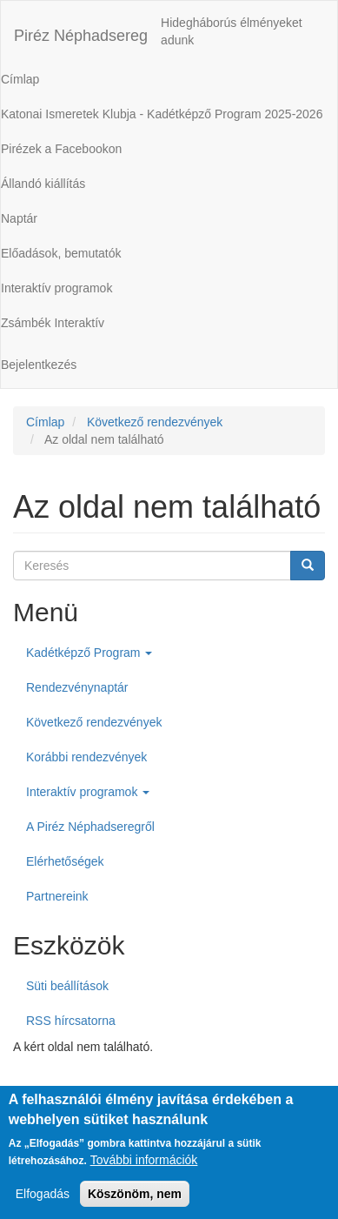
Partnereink (57, 896)
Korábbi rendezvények (86, 757)
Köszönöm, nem (135, 1205)
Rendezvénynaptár (77, 687)
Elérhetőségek (65, 861)
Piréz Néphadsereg (81, 35)
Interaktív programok (87, 792)
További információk (144, 1171)
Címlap (45, 422)
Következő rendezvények (154, 422)
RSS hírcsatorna (71, 1021)
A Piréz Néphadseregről (90, 827)
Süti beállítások (67, 986)
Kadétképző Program (89, 653)
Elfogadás (43, 1205)
